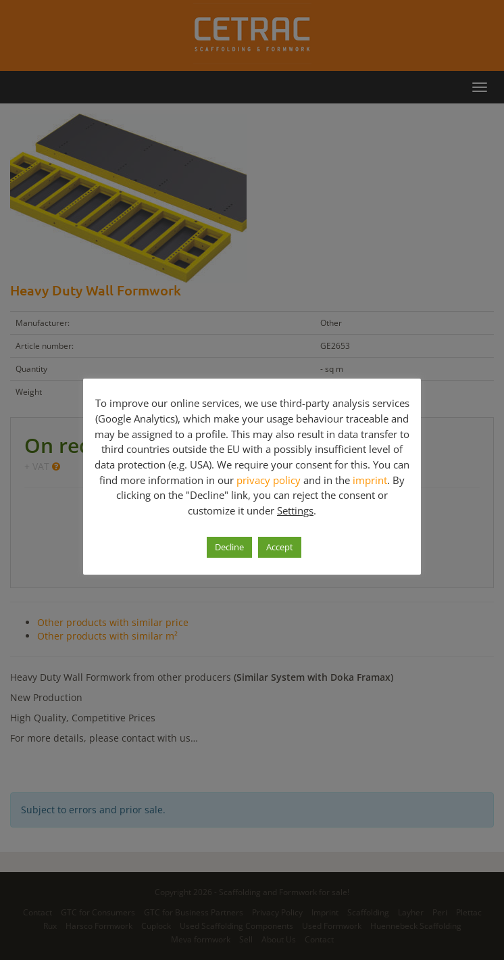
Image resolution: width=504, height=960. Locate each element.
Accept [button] (279, 547)
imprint (370, 479)
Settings (295, 510)
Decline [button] (229, 547)
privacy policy (268, 479)
